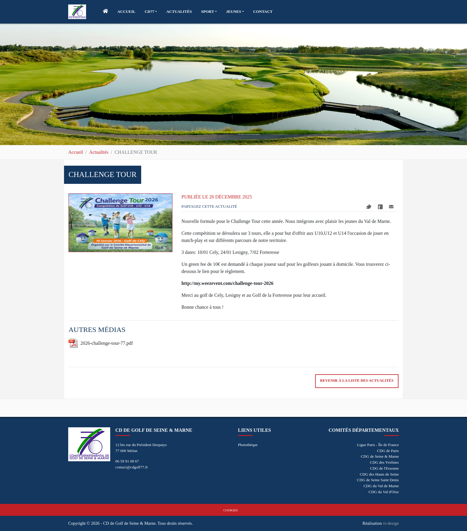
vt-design (391, 523)
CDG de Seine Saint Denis (378, 480)
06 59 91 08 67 (127, 461)
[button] (151, 11)
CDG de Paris (388, 450)
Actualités (98, 152)
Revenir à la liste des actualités (356, 380)
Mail (391, 206)
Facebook (380, 206)
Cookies (230, 510)
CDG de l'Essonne (384, 468)
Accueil (75, 152)
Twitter (369, 206)
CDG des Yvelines (384, 462)
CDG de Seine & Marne (380, 456)
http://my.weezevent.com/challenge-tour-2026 (227, 283)
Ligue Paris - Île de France (378, 444)
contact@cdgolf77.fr (131, 467)
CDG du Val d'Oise (384, 492)
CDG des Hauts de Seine (379, 474)
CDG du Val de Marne (381, 486)
